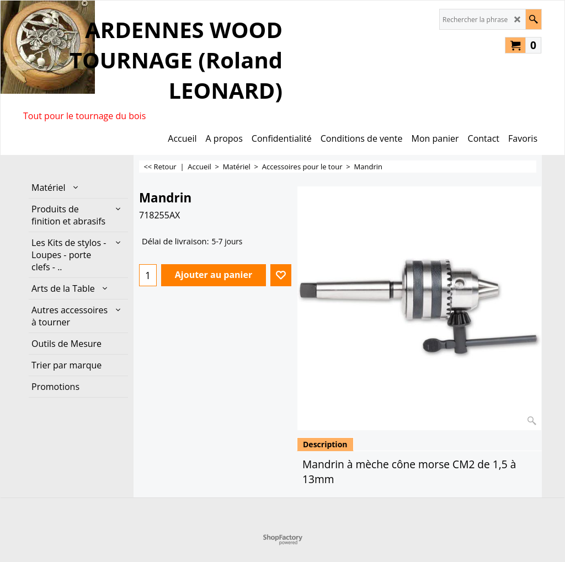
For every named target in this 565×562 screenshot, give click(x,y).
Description (325, 444)
